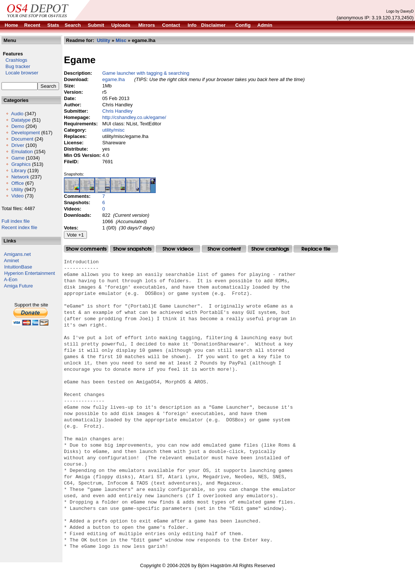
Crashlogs (14, 60)
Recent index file (19, 227)
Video (17, 196)
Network (20, 177)
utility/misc (113, 130)
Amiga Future (18, 286)
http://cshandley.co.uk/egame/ (134, 117)
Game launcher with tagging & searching (145, 73)
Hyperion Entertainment (29, 273)
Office (17, 183)
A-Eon (10, 279)
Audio (17, 113)
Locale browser (19, 72)
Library (18, 170)
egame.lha (113, 79)
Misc (121, 40)
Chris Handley (117, 111)
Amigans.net (17, 254)
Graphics (20, 164)
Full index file (15, 221)
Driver (17, 145)
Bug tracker (15, 66)
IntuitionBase (18, 267)
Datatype (20, 120)
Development (25, 132)
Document (22, 139)
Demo (17, 126)
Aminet (11, 260)
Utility (17, 189)
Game (17, 158)
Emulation (22, 151)
